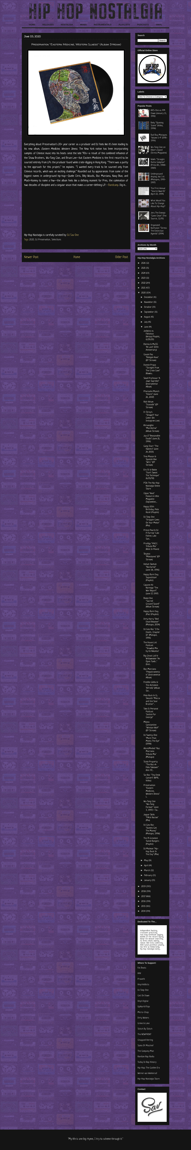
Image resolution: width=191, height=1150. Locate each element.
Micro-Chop (143, 1012)
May (146, 860)
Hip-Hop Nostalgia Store (149, 1079)
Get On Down (143, 995)
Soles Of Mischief (146, 1045)
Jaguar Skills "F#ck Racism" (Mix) (151, 818)
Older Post (121, 257)
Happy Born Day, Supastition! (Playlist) (151, 577)
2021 (143, 288)
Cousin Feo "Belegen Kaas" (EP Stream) (151, 357)
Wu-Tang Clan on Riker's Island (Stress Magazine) (159, 150)
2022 (143, 283)
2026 (143, 263)
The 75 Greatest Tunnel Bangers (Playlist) (151, 841)
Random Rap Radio (146, 1056)
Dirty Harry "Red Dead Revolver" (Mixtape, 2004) (152, 622)
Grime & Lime (144, 1023)
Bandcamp (113, 185)
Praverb (141, 979)
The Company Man (146, 1051)
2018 (143, 891)
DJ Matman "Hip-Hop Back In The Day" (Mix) (151, 852)
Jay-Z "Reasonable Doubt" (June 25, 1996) (152, 439)
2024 (143, 273)
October (148, 307)
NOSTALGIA (67, 24)
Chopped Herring (145, 1040)
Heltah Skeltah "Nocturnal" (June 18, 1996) (151, 567)
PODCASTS (143, 24)
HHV (139, 973)
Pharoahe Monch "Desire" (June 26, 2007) (151, 394)
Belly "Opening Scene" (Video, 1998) (157, 126)
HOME (32, 24)
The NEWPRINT (144, 1034)
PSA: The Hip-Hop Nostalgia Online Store (152, 486)
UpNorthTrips (144, 1006)
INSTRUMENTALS (102, 24)
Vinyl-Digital (143, 1001)
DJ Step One (143, 990)
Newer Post (31, 257)
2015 (143, 906)
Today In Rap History (147, 1062)
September (149, 312)
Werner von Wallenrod (147, 1073)
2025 (143, 268)
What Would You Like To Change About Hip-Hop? (158, 203)
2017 (143, 896)
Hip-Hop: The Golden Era (149, 1068)
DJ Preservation (42, 239)
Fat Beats (142, 968)
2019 (143, 886)
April (146, 865)
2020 (31, 239)
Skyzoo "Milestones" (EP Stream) (152, 557)
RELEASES (48, 24)
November (149, 302)
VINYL (159, 24)
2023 (143, 278)
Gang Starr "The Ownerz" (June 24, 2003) (151, 449)
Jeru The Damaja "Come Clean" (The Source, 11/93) (158, 216)
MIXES (83, 24)
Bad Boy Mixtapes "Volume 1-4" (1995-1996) (159, 138)
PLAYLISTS (124, 24)
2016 (143, 901)
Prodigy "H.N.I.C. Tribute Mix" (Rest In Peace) (151, 546)
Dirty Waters (143, 1018)
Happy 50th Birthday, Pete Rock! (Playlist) (151, 509)
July (146, 322)
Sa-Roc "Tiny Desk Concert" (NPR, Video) (152, 778)
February (148, 875)
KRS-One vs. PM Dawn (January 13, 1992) (159, 113)
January (148, 880)
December (149, 297)
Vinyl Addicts (143, 984)
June (146, 327)
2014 (143, 911)
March (147, 870)
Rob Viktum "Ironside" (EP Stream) (151, 405)
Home (77, 257)
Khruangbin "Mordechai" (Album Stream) (151, 428)
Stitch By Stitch (145, 1029)
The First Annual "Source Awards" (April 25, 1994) (158, 191)
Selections (56, 239)
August (147, 317)
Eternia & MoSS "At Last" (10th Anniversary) (151, 347)
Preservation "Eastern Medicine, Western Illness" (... (152, 791)
